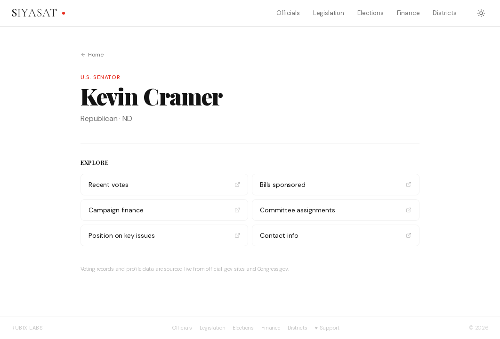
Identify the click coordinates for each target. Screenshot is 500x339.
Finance (408, 13)
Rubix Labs (27, 327)
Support (327, 328)
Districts (445, 13)
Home (92, 54)
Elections (370, 13)
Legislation (328, 13)
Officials (288, 13)
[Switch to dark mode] (481, 13)
